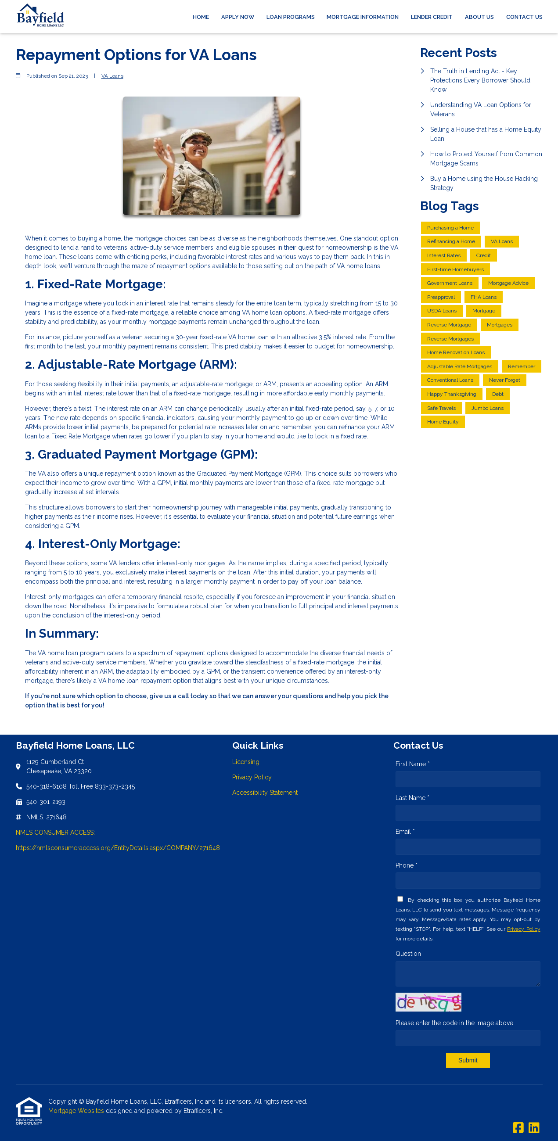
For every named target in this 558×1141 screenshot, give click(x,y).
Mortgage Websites (77, 1110)
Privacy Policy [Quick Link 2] (252, 777)
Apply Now (237, 17)
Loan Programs (290, 17)
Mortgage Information (363, 17)
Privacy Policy (523, 929)
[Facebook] (518, 1128)
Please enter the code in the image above (454, 1022)
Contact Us (524, 17)
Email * (405, 831)
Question (408, 953)
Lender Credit (432, 17)
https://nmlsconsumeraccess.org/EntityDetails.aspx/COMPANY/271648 (118, 847)
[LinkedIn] (534, 1128)
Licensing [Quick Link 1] (245, 761)
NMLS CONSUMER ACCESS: (55, 832)
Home (201, 17)
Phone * (407, 865)
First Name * (413, 764)
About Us (479, 17)
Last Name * (412, 797)
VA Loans (112, 76)
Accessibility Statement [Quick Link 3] (265, 792)
